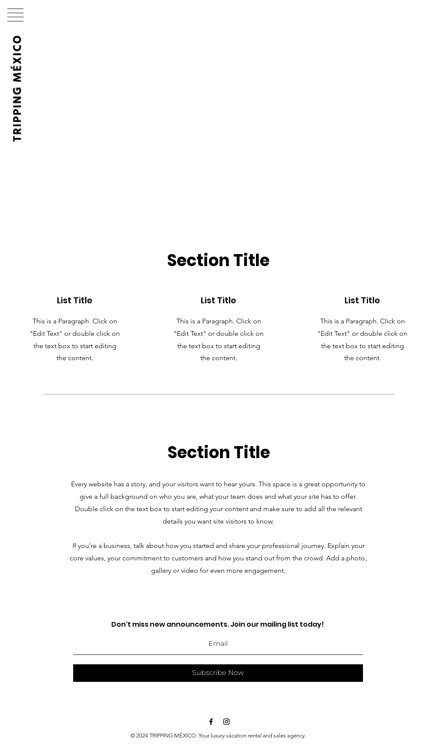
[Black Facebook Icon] (211, 721)
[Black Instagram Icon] (226, 721)
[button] (15, 15)
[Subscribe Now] (218, 673)
